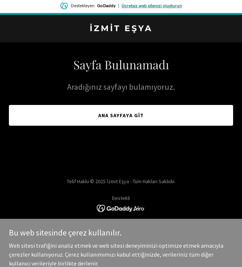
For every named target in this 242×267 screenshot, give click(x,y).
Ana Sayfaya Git (121, 115)
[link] (121, 29)
